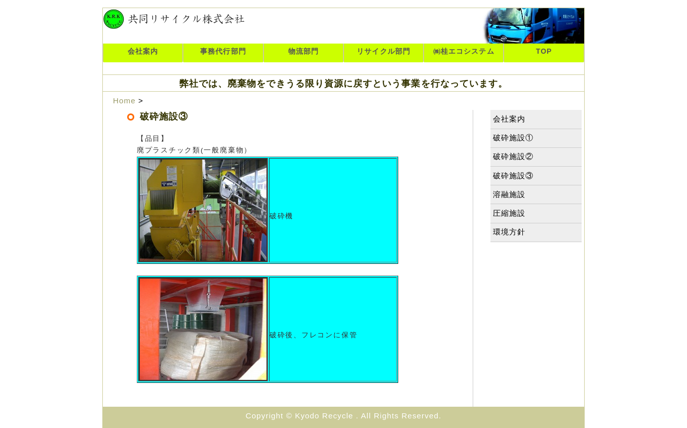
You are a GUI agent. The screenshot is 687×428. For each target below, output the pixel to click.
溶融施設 (509, 194)
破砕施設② (513, 156)
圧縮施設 (509, 213)
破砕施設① (513, 137)
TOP (544, 51)
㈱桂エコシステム (463, 51)
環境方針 (509, 231)
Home (124, 100)
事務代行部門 (223, 51)
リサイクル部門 (383, 51)
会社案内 (143, 51)
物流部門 (303, 51)
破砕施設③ (513, 175)
